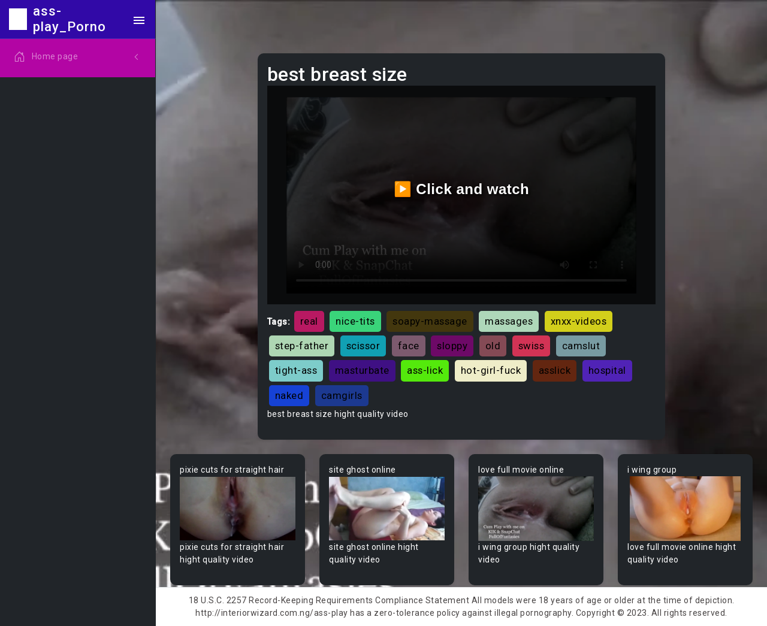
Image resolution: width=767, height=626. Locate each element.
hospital (607, 370)
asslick (555, 370)
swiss (531, 346)
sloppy (452, 346)
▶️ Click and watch (462, 189)
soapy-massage (429, 321)
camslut (581, 346)
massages (509, 321)
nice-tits (355, 321)
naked (289, 395)
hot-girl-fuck (491, 370)
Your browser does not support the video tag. (237, 509)
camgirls (342, 395)
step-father (302, 346)
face (408, 346)
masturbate (362, 370)
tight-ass (296, 370)
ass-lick (425, 370)
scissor (363, 346)
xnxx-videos (579, 321)
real (309, 321)
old (493, 346)
